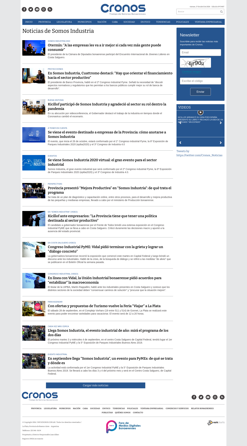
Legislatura (64, 22)
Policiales (182, 22)
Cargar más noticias (95, 385)
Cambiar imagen (191, 71)
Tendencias (163, 22)
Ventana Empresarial (208, 22)
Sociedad (129, 22)
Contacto (138, 412)
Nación (101, 22)
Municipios (85, 22)
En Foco (145, 22)
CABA (115, 22)
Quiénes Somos (123, 412)
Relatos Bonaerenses (202, 408)
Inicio (29, 22)
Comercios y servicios (177, 408)
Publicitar (107, 412)
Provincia (44, 22)
